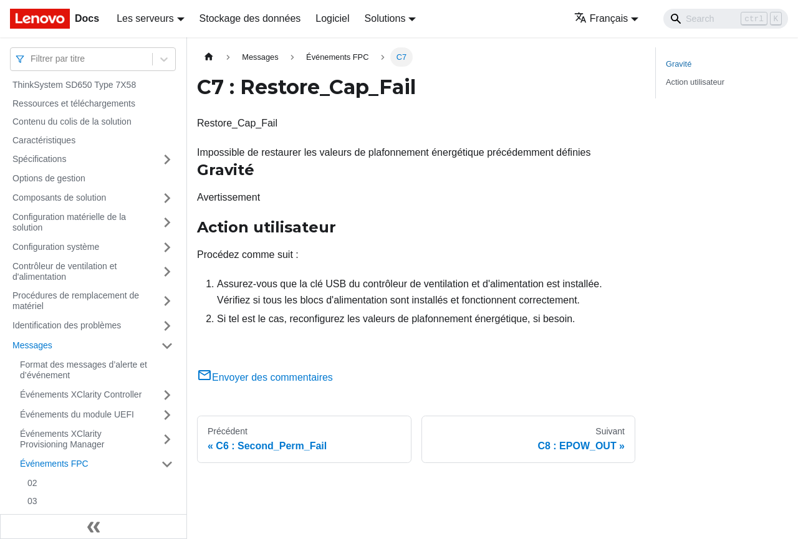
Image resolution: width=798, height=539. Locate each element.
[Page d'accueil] (209, 57)
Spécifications (39, 159)
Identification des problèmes (66, 325)
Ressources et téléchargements (73, 103)
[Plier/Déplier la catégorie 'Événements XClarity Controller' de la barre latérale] (167, 395)
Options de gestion (48, 178)
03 (32, 501)
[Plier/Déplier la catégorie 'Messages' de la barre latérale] (167, 346)
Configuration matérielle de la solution (69, 222)
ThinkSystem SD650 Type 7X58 (74, 85)
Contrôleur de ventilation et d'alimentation (64, 271)
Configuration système (55, 247)
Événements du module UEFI (77, 414)
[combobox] (32, 59)
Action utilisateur (695, 82)
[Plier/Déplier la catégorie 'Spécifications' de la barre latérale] (167, 159)
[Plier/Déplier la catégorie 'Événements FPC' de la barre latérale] (167, 464)
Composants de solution (59, 198)
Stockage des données (250, 18)
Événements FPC (54, 464)
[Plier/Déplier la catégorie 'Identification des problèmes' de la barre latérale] (167, 326)
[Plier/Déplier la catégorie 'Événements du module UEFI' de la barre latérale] (167, 415)
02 (32, 483)
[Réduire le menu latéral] (93, 526)
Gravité (678, 64)
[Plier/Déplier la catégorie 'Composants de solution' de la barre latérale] (167, 198)
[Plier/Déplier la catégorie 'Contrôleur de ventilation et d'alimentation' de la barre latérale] (167, 272)
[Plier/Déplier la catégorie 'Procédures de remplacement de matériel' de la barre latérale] (167, 301)
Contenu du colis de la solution (72, 121)
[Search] (725, 19)
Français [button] (601, 18)
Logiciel (332, 18)
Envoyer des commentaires (265, 377)
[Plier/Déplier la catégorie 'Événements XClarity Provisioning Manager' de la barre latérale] (167, 439)
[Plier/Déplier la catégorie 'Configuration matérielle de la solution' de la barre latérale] (167, 222)
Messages (32, 345)
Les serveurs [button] (145, 18)
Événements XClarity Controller (81, 394)
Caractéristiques (43, 140)
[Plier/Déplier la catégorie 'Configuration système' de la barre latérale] (167, 247)
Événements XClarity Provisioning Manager (62, 439)
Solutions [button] (385, 18)
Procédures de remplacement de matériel (75, 301)
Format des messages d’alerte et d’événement (83, 370)
